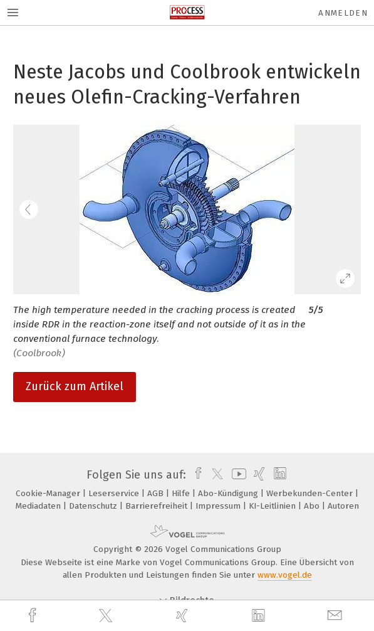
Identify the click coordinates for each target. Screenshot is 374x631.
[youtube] (236, 475)
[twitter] (107, 616)
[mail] (336, 615)
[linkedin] (260, 616)
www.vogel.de (284, 575)
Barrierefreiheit (157, 506)
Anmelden (343, 13)
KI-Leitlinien (273, 506)
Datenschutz (94, 506)
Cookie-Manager (49, 493)
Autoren (343, 506)
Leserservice (115, 493)
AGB (156, 493)
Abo (313, 506)
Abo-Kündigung (229, 493)
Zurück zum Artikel (74, 386)
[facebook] (34, 615)
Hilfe (182, 493)
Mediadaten (39, 506)
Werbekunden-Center (310, 493)
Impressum (219, 506)
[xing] (183, 615)
